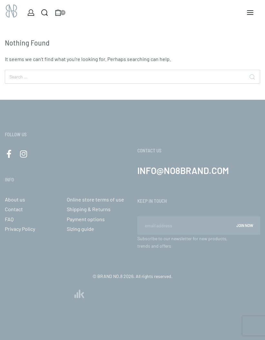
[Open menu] (250, 12)
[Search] (252, 77)
